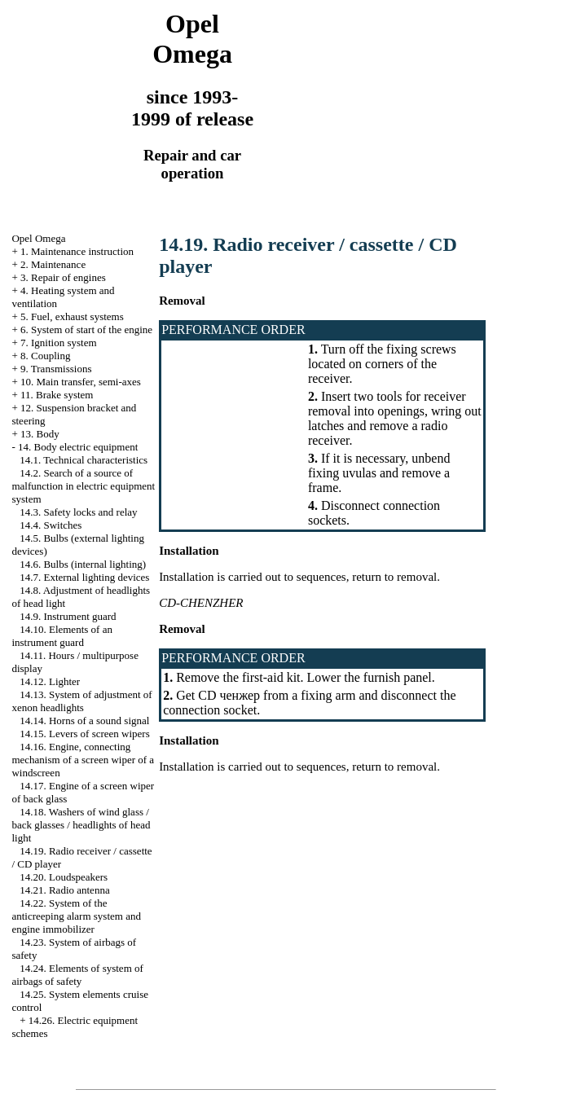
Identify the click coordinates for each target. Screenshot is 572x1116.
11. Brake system (56, 395)
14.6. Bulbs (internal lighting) (83, 564)
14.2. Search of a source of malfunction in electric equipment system (83, 486)
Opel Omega (38, 238)
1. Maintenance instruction (77, 251)
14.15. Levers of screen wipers (85, 733)
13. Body (39, 434)
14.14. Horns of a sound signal (84, 720)
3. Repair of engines (63, 277)
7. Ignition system (58, 342)
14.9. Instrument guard (68, 616)
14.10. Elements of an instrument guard (61, 635)
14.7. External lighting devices (84, 577)
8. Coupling (45, 355)
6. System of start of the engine (86, 329)
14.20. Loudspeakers (64, 877)
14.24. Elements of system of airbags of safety (77, 974)
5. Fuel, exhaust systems (72, 316)
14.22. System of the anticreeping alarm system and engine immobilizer (75, 916)
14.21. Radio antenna (64, 890)
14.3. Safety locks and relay (78, 512)
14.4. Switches (50, 525)
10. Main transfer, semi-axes (80, 382)
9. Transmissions (55, 368)
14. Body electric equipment (78, 447)
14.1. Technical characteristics (83, 460)
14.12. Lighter (50, 681)
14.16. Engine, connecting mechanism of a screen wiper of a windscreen (82, 759)
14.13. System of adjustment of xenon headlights (81, 701)
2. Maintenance (53, 264)
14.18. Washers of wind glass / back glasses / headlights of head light (80, 825)
